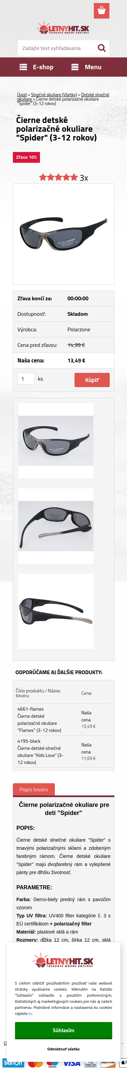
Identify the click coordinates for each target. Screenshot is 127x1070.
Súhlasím (63, 1030)
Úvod (22, 94)
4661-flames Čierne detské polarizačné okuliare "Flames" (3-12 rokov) (39, 719)
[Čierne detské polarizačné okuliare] (63, 186)
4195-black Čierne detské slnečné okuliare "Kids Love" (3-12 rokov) (41, 751)
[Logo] (63, 28)
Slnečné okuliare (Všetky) (54, 94)
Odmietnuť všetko (63, 1049)
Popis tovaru (34, 789)
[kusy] (26, 379)
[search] (101, 48)
